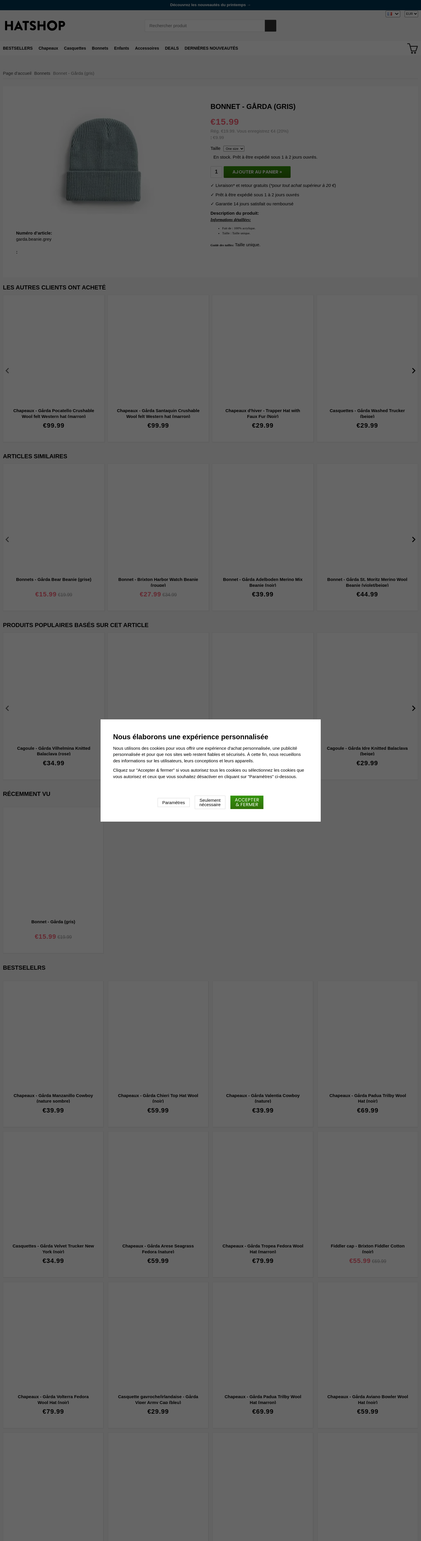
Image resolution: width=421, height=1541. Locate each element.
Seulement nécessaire (210, 802)
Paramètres (173, 802)
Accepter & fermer (247, 802)
